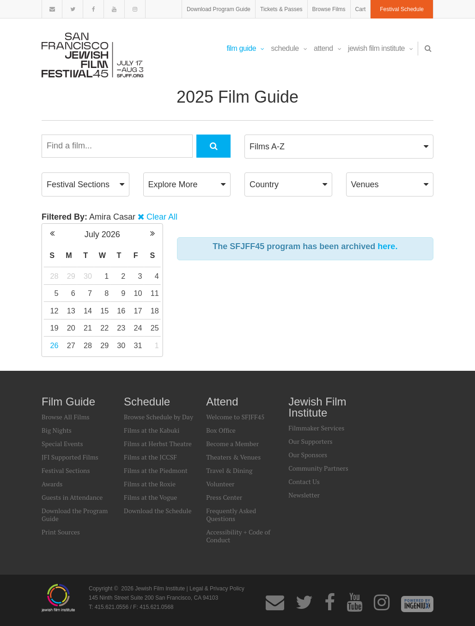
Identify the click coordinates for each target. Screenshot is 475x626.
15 (104, 311)
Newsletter (304, 495)
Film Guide (245, 48)
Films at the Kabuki (151, 430)
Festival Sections (66, 470)
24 (138, 328)
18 (155, 311)
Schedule (289, 48)
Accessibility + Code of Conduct (238, 536)
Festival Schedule (402, 9)
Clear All (161, 216)
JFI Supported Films (70, 457)
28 (54, 276)
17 (138, 311)
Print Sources (61, 532)
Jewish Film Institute (380, 48)
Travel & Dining (229, 470)
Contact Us (304, 481)
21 (88, 328)
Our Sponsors (307, 454)
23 (121, 328)
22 (104, 328)
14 (88, 311)
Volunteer (220, 483)
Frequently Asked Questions (231, 514)
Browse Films (329, 9)
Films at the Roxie (150, 483)
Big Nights (57, 430)
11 (155, 293)
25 (155, 328)
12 (54, 311)
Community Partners (318, 468)
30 (88, 276)
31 (138, 345)
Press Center (224, 497)
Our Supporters (310, 441)
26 (54, 345)
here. (387, 246)
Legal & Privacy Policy (216, 588)
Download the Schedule (157, 510)
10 (138, 293)
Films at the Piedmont (156, 470)
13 (71, 311)
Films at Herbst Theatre (158, 443)
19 (54, 328)
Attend (327, 48)
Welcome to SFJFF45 (235, 416)
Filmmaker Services (316, 427)
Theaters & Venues (233, 457)
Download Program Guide (218, 9)
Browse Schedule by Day (158, 416)
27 (71, 345)
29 (71, 276)
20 (71, 328)
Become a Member (232, 443)
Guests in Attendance (72, 497)
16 (121, 311)
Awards (52, 483)
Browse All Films (66, 416)
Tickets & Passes (281, 9)
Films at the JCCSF (150, 457)
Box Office (221, 430)
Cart (360, 9)
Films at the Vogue (150, 497)
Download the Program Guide (75, 514)
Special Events (62, 443)
